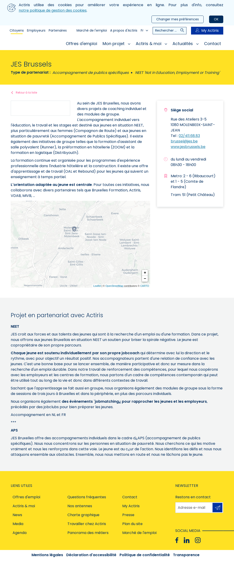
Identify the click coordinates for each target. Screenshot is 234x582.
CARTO (144, 285)
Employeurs (36, 30)
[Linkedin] (186, 540)
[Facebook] (176, 540)
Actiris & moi (151, 43)
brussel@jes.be (184, 141)
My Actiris (207, 30)
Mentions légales (47, 555)
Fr (144, 30)
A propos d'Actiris (123, 30)
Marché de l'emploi (92, 30)
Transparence (186, 555)
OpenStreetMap (114, 285)
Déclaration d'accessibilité (91, 555)
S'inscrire (217, 507)
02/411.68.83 (189, 135)
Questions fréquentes (86, 497)
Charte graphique (83, 515)
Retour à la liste (26, 92)
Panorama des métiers (88, 532)
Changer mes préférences (177, 19)
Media (18, 523)
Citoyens (17, 30)
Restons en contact (193, 497)
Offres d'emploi (81, 43)
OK (216, 19)
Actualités (186, 43)
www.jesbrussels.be (188, 146)
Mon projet (116, 43)
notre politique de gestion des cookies (53, 10)
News (17, 515)
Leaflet (97, 285)
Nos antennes (79, 506)
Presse (128, 515)
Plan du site (132, 523)
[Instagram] (198, 540)
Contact (212, 43)
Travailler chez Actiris (86, 523)
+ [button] (145, 273)
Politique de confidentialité (145, 555)
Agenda (20, 532)
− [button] (145, 279)
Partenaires (58, 30)
